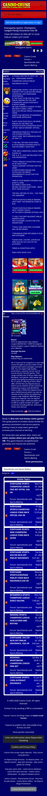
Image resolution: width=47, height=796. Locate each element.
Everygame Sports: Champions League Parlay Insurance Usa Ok (20, 29)
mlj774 (5, 76)
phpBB (17, 725)
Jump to (5, 473)
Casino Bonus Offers (25, 781)
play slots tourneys (25, 762)
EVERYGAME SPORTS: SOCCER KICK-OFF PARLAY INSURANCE (20, 555)
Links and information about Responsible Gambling (23, 739)
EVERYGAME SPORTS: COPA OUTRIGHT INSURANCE (20, 680)
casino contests (11, 778)
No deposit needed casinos (28, 774)
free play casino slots (13, 769)
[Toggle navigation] (41, 5)
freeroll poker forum (26, 778)
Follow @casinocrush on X (23, 789)
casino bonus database (32, 769)
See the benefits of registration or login (23, 22)
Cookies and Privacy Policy (23, 747)
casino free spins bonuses (17, 771)
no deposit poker (32, 759)
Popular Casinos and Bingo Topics (17, 715)
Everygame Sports (23, 47)
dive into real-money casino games (27, 418)
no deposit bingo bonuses (14, 759)
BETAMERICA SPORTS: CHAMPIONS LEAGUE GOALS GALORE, (20, 598)
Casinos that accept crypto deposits (18, 752)
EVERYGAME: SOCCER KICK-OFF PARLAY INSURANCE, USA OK (20, 640)
